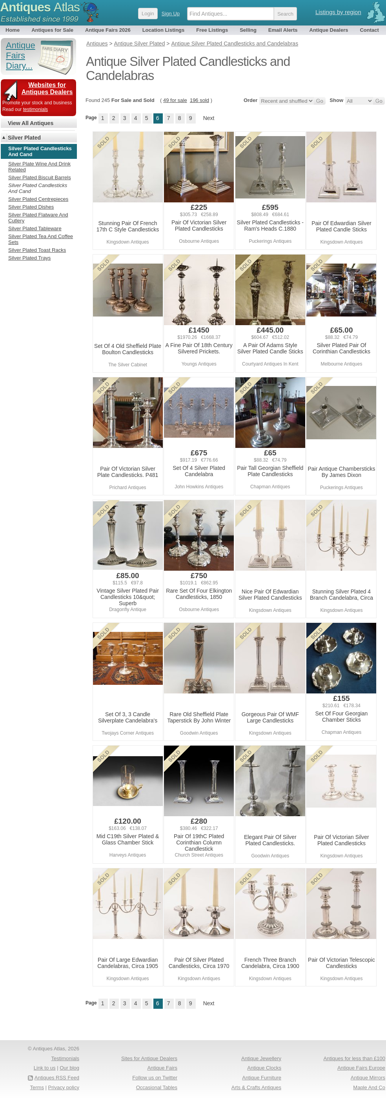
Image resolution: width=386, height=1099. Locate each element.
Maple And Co (369, 1087)
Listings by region (338, 12)
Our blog (69, 1068)
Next (209, 118)
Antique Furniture (261, 1078)
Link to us (45, 1068)
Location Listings (163, 30)
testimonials (35, 109)
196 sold (199, 100)
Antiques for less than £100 (354, 1058)
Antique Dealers (329, 30)
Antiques (40, 7)
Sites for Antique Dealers (149, 1058)
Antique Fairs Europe (361, 1068)
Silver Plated (24, 138)
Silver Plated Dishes (31, 207)
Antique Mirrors (368, 1078)
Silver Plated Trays (29, 258)
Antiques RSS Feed (57, 1078)
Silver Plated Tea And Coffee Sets (40, 239)
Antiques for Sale (52, 30)
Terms (37, 1087)
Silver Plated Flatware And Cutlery (38, 218)
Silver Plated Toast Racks (37, 250)
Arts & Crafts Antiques (256, 1087)
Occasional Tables (156, 1087)
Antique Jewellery (261, 1058)
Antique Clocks (264, 1068)
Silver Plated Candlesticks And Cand (37, 188)
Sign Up (171, 13)
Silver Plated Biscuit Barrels (39, 177)
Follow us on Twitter (154, 1078)
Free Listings (212, 30)
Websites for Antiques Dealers (47, 88)
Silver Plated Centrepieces (38, 199)
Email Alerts (283, 30)
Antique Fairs (162, 1068)
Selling (248, 30)
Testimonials (65, 1058)
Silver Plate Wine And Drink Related (39, 167)
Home (12, 30)
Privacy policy (63, 1087)
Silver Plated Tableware (35, 228)
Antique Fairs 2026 (108, 30)
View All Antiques (30, 123)
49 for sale (175, 100)
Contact (369, 30)
